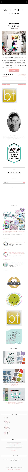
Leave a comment (5, 76)
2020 (5, 434)
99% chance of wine (11, 446)
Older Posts (22, 84)
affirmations (14, 450)
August (7, 422)
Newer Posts (6, 84)
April (6, 426)
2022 (5, 432)
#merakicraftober (10, 445)
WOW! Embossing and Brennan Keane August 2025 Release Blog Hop (14, 232)
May (6, 425)
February (7, 428)
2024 (5, 418)
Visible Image (23, 77)
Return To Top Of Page (14, 469)
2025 (5, 417)
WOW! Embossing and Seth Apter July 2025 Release (17, 243)
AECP (9, 443)
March (6, 427)
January (7, 429)
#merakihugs (18, 445)
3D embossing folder (16, 443)
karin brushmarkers (22, 75)
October (7, 421)
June (6, 423)
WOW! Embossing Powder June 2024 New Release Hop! (14, 385)
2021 (5, 433)
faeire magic (23, 74)
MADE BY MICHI (14, 10)
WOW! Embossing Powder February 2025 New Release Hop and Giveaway (17, 253)
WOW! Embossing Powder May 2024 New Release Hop (14, 366)
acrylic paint (16, 448)
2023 (5, 420)
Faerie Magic (14, 26)
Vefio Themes (20, 467)
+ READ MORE (14, 70)
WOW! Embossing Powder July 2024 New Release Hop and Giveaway (16, 263)
